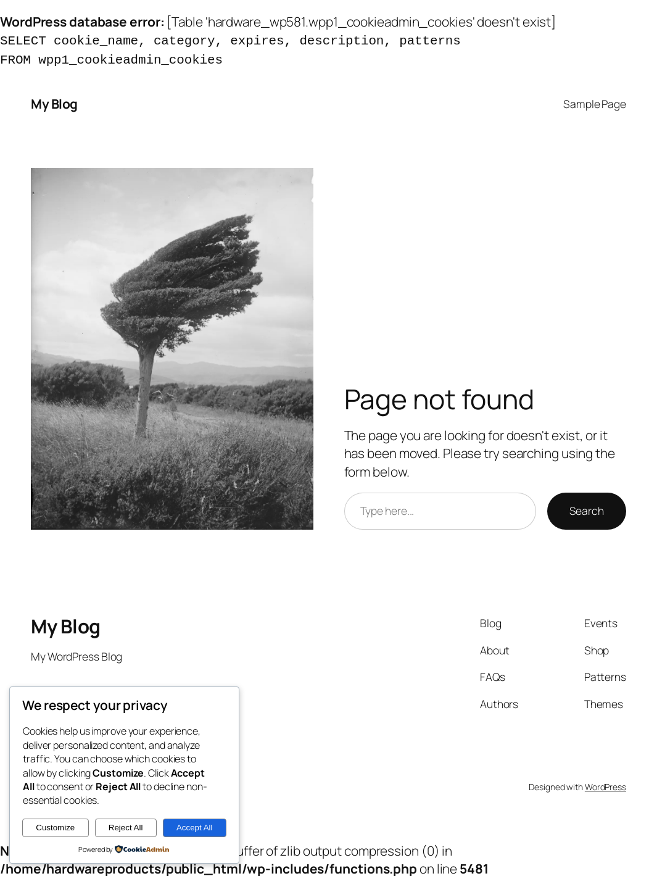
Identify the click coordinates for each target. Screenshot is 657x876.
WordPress (605, 784)
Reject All (126, 827)
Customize (55, 827)
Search (586, 508)
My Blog (54, 101)
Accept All (194, 827)
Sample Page (594, 101)
